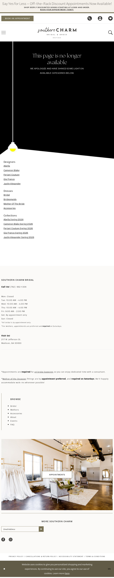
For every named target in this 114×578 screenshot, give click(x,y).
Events (13, 421)
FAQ (12, 425)
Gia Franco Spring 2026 (16, 233)
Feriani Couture (11, 175)
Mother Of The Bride (14, 204)
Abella (7, 166)
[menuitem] (19, 19)
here (67, 574)
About (13, 417)
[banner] (57, 33)
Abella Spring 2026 (13, 219)
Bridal (7, 195)
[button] (100, 19)
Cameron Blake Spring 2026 (18, 224)
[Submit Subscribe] (45, 530)
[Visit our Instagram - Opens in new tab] (10, 540)
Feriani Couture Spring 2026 (18, 228)
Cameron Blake (11, 170)
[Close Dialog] (4, 570)
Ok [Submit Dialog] (109, 569)
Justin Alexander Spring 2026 (19, 237)
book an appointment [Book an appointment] (19, 18)
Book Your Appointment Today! (57, 10)
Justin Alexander (12, 184)
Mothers (14, 410)
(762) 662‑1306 (18, 287)
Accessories (10, 208)
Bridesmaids (10, 199)
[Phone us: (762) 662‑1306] (89, 19)
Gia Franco (9, 179)
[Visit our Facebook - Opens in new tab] (3, 540)
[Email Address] (24, 530)
